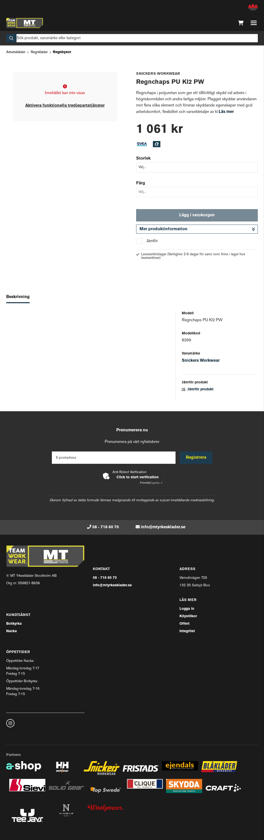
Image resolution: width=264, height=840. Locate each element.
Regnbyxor (62, 52)
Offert (184, 623)
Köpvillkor (188, 616)
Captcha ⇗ (151, 483)
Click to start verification (138, 477)
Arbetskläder (15, 52)
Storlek (143, 158)
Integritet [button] (187, 631)
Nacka (11, 631)
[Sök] (132, 38)
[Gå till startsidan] (24, 23)
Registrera (196, 457)
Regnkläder (39, 52)
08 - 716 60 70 (105, 527)
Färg (140, 183)
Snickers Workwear (201, 361)
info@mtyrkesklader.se (163, 527)
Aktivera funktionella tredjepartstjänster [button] (65, 106)
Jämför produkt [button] (197, 389)
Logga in (186, 609)
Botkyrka (14, 623)
